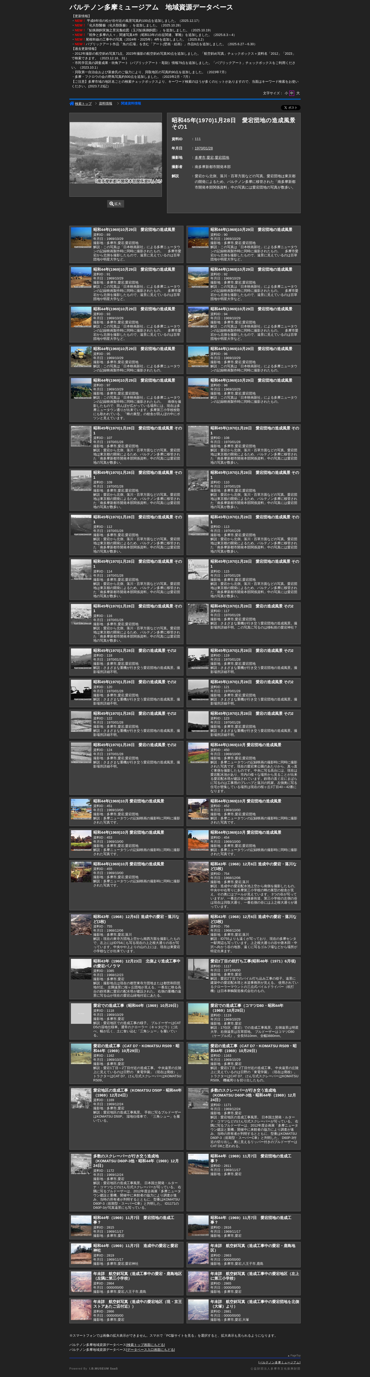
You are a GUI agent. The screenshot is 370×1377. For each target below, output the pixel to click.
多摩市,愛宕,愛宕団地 (212, 157)
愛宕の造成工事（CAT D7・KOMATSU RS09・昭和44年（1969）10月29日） (136, 1048)
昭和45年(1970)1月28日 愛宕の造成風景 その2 (251, 606)
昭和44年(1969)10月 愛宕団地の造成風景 (245, 745)
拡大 (115, 204)
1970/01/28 (204, 148)
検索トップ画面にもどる (145, 1345)
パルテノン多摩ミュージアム (280, 1362)
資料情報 (105, 103)
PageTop (296, 1355)
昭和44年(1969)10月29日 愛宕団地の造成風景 (134, 229)
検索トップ (80, 104)
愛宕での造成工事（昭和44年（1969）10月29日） (136, 1005)
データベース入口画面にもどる (150, 1350)
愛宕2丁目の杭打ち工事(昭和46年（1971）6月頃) (253, 961)
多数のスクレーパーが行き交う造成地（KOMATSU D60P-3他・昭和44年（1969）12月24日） (253, 1095)
